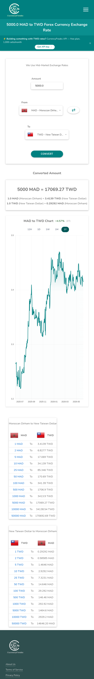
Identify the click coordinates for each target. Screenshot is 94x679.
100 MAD (18, 483)
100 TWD (19, 591)
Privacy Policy (13, 675)
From (24, 102)
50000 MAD (18, 516)
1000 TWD (19, 604)
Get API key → (44, 46)
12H (29, 229)
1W (48, 229)
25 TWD (19, 578)
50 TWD (19, 584)
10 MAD (19, 463)
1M (56, 229)
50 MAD (19, 476)
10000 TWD (19, 617)
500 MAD (18, 489)
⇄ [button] (73, 110)
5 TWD (19, 564)
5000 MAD (18, 503)
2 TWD (19, 558)
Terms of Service (14, 669)
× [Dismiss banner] (90, 43)
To (28, 126)
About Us (10, 664)
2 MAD (18, 450)
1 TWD (19, 551)
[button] (85, 9)
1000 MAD (18, 496)
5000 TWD (19, 610)
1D (38, 229)
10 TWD (19, 571)
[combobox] (41, 110)
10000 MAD (18, 509)
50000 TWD (19, 623)
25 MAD (19, 470)
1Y (65, 229)
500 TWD (19, 597)
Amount (36, 78)
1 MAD (18, 444)
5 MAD (18, 457)
